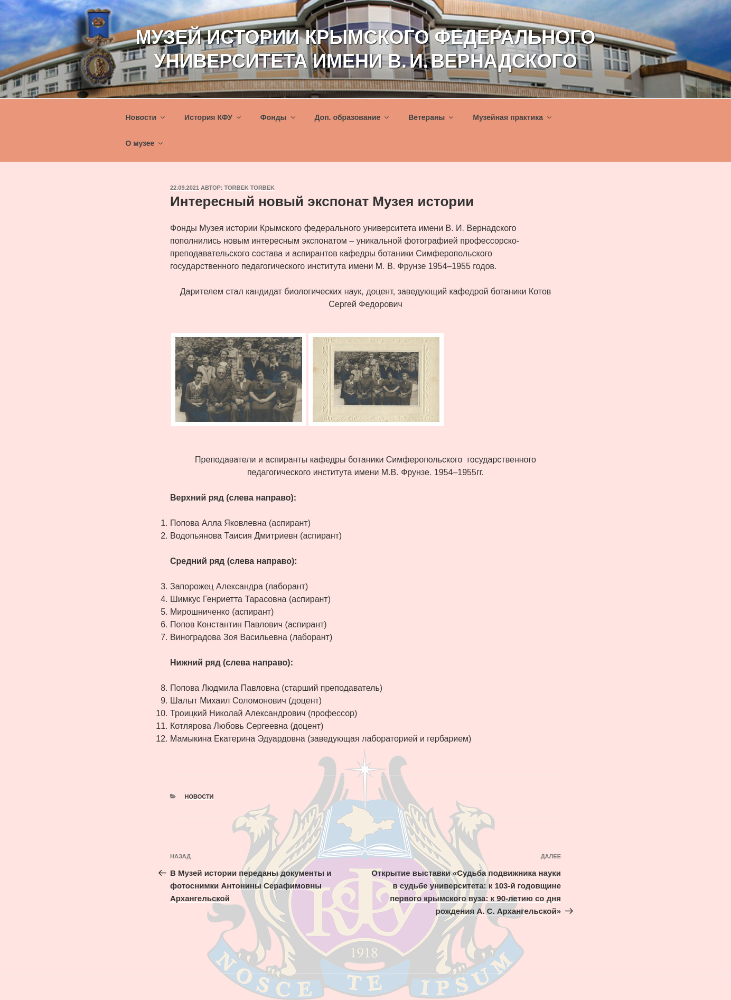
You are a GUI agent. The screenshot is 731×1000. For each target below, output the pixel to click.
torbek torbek (249, 187)
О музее (145, 143)
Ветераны (431, 117)
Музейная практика (513, 117)
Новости (146, 117)
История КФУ (213, 117)
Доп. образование (352, 117)
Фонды (278, 117)
